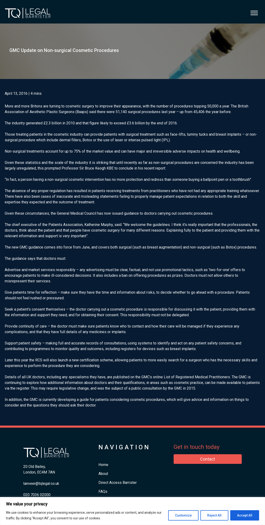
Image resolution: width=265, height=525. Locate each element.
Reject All (214, 515)
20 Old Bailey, (34, 466)
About (103, 473)
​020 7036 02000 (37, 495)
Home (103, 464)
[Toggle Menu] (254, 13)
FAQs (102, 491)
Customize (183, 515)
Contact (207, 459)
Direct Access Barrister (117, 482)
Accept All (244, 515)
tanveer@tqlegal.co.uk (41, 483)
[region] (132, 511)
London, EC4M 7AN (39, 472)
